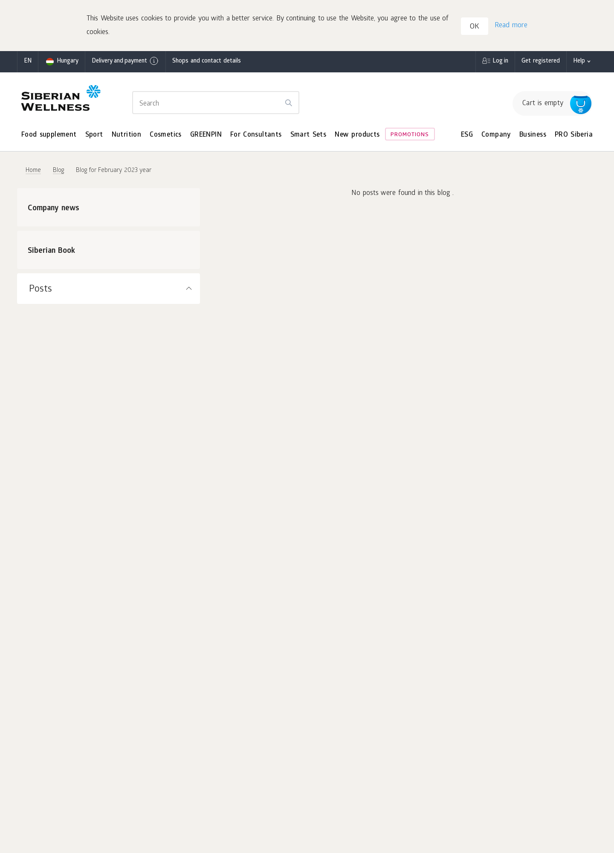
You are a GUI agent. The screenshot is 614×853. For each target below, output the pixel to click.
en (28, 61)
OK (474, 27)
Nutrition (127, 135)
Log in (500, 61)
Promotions (410, 135)
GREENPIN (206, 135)
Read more (511, 26)
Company (496, 135)
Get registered (540, 61)
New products (357, 135)
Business (532, 135)
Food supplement (49, 135)
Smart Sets (308, 135)
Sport (94, 135)
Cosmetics (166, 135)
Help (579, 61)
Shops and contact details (206, 61)
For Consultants (256, 135)
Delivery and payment (125, 61)
